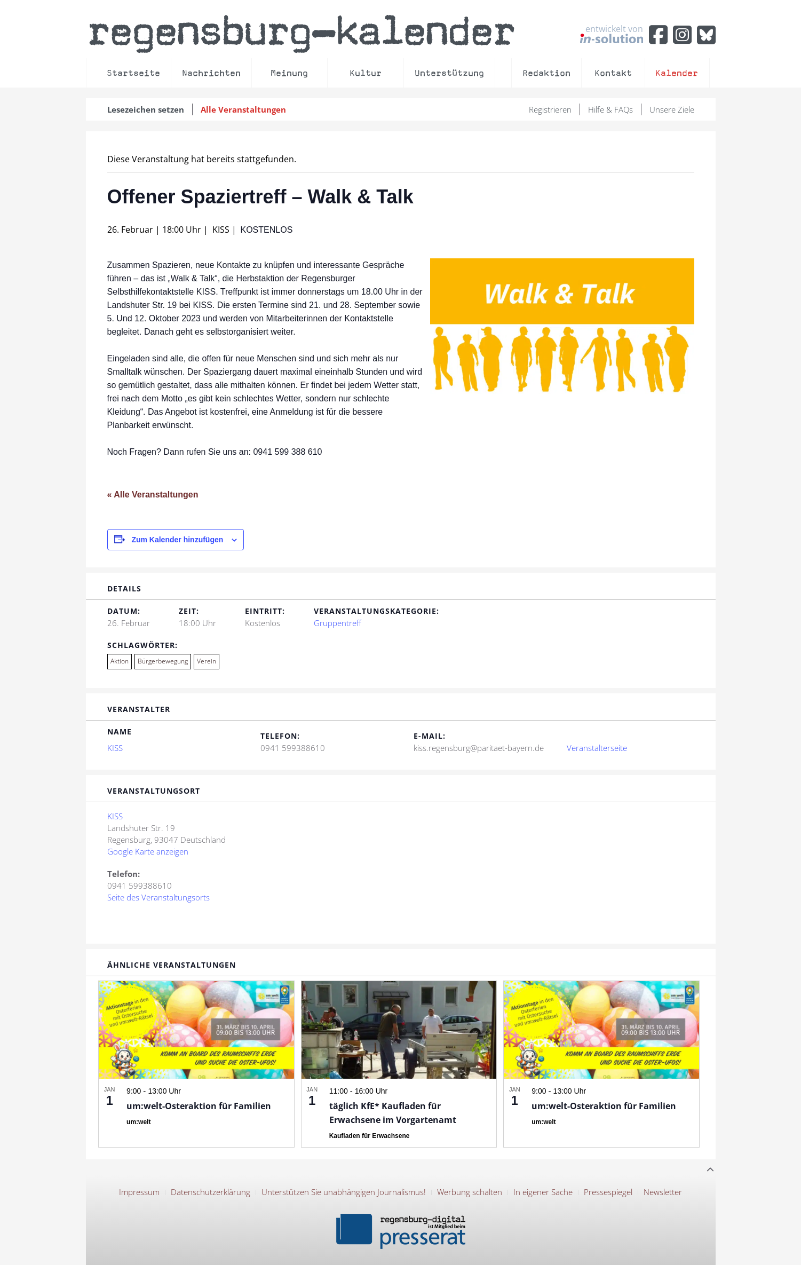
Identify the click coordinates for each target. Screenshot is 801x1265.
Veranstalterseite (597, 747)
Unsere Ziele (671, 109)
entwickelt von (611, 33)
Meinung (289, 72)
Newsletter (663, 1192)
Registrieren (550, 109)
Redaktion (546, 72)
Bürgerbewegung (163, 661)
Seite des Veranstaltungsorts (158, 897)
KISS (115, 747)
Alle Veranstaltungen (243, 109)
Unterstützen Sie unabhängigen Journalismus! (343, 1192)
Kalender (676, 72)
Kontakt (613, 72)
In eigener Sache (543, 1192)
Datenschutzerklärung (210, 1192)
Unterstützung (449, 72)
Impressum (139, 1192)
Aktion (119, 661)
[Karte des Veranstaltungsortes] (505, 866)
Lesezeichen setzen (145, 109)
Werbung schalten (469, 1192)
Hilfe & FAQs (610, 109)
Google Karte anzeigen (147, 851)
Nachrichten (211, 72)
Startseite (133, 72)
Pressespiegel (608, 1192)
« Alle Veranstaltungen (153, 494)
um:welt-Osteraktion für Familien (198, 1106)
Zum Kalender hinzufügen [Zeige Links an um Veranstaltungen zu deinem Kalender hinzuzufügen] (177, 539)
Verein (206, 661)
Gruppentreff (337, 623)
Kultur (366, 72)
